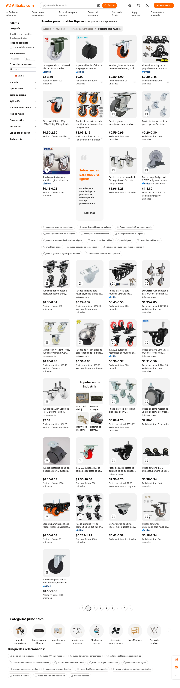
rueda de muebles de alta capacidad (103, 253)
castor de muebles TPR (148, 240)
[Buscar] (109, 5)
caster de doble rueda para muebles (123, 656)
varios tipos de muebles (100, 240)
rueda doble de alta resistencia (50, 675)
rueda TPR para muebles (52, 656)
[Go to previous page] (82, 608)
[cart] (139, 6)
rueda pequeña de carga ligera (82, 247)
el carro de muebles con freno (69, 662)
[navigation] (23, 315)
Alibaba (47, 28)
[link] (176, 659)
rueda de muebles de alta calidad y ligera (62, 240)
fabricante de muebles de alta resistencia (29, 662)
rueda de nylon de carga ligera (58, 227)
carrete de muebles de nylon (57, 669)
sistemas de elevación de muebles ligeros (122, 247)
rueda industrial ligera (134, 662)
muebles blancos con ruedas (24, 669)
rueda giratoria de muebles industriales (132, 669)
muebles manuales (19, 675)
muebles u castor (52, 247)
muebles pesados (80, 675)
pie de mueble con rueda (22, 656)
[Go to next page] (130, 608)
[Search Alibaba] (69, 5)
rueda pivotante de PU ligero (129, 233)
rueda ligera (124, 240)
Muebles (60, 28)
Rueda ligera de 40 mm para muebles (135, 227)
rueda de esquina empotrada (103, 662)
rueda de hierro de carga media (85, 656)
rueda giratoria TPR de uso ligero (59, 233)
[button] (99, 5)
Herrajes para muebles (81, 28)
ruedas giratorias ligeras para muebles (61, 253)
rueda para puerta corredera (95, 233)
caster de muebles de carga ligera (95, 227)
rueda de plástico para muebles (92, 669)
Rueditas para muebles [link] (110, 28)
